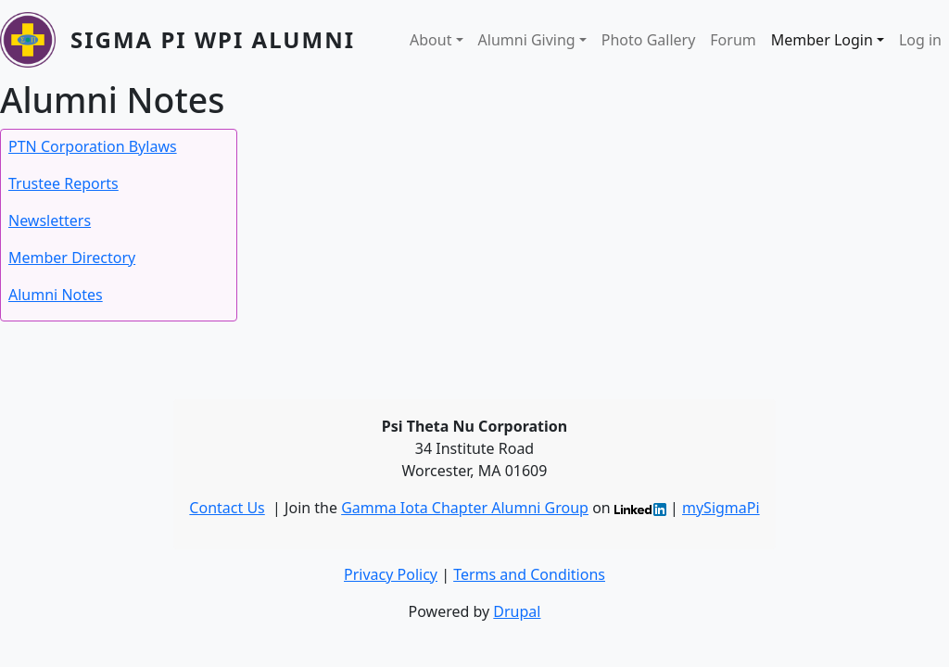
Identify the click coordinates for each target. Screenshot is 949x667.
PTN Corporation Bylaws (92, 146)
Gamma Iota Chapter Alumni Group (464, 507)
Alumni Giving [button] (527, 40)
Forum (732, 40)
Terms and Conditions (529, 574)
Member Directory (71, 257)
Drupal (516, 611)
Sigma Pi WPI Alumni (212, 39)
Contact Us (226, 507)
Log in (920, 40)
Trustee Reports (63, 183)
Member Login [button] (822, 40)
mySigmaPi (721, 507)
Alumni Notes (55, 294)
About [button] (430, 40)
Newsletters (49, 220)
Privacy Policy (390, 574)
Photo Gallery (648, 40)
